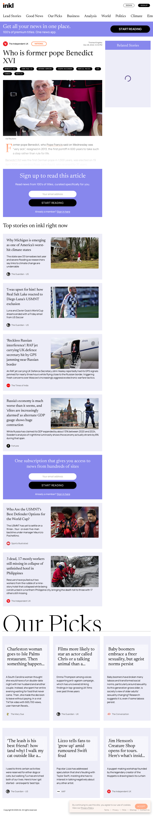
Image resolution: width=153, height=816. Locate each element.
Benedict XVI (10, 69)
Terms (106, 810)
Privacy (115, 810)
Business (73, 16)
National (39, 43)
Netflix (19, 74)
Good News (34, 16)
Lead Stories (12, 16)
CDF (98, 69)
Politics (120, 16)
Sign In (129, 5)
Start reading (130, 29)
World (106, 16)
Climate (136, 16)
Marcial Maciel (84, 69)
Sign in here (63, 211)
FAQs (124, 810)
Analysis (90, 16)
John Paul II (27, 69)
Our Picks (55, 16)
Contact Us (144, 810)
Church (7, 74)
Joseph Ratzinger (65, 69)
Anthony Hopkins (45, 69)
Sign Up (144, 5)
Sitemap (133, 810)
